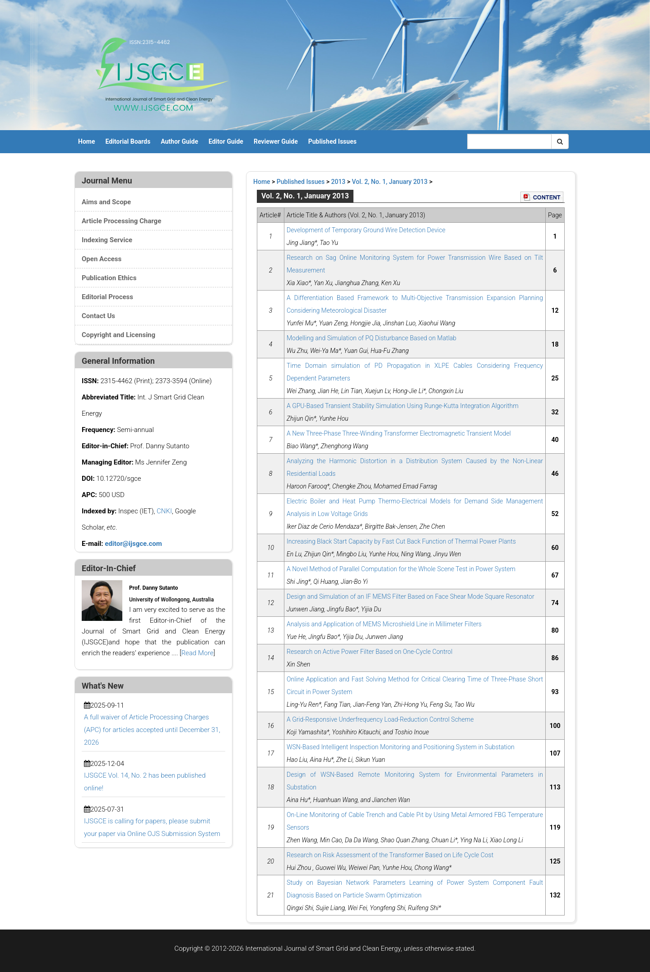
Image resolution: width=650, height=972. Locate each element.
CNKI (164, 511)
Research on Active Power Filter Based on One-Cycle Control (369, 651)
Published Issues (332, 141)
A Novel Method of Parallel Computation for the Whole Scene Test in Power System (401, 569)
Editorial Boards (127, 141)
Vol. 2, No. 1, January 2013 (390, 181)
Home (86, 141)
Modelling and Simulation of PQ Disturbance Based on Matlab (371, 338)
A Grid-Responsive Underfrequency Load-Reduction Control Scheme (380, 719)
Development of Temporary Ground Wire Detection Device (366, 230)
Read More (197, 653)
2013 (338, 181)
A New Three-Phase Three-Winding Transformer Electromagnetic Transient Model (399, 433)
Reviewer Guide (276, 141)
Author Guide (179, 141)
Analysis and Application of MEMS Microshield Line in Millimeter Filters (384, 624)
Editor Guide (226, 141)
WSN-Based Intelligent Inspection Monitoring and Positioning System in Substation (401, 747)
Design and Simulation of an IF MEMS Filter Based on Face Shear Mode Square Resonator (410, 596)
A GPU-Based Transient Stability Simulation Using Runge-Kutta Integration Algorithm (403, 405)
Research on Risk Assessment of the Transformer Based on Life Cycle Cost (390, 855)
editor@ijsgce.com (133, 544)
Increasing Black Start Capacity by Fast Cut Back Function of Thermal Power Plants (401, 541)
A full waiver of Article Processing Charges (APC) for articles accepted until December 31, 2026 (152, 730)
